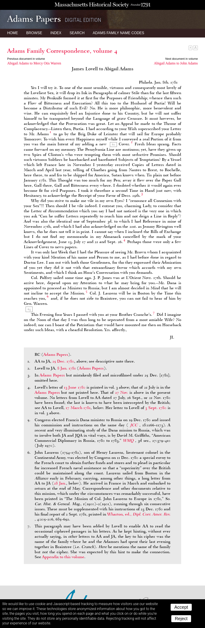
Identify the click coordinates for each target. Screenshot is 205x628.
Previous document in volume (26, 58)
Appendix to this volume (63, 556)
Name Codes (118, 33)
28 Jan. (60, 483)
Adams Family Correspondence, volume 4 (62, 50)
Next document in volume (181, 58)
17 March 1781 (78, 407)
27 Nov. (121, 392)
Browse (34, 33)
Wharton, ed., (138, 514)
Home (12, 33)
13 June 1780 (74, 387)
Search (77, 33)
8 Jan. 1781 (66, 368)
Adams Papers (55, 354)
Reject (181, 618)
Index (55, 33)
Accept (181, 607)
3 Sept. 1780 (155, 407)
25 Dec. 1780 (63, 361)
